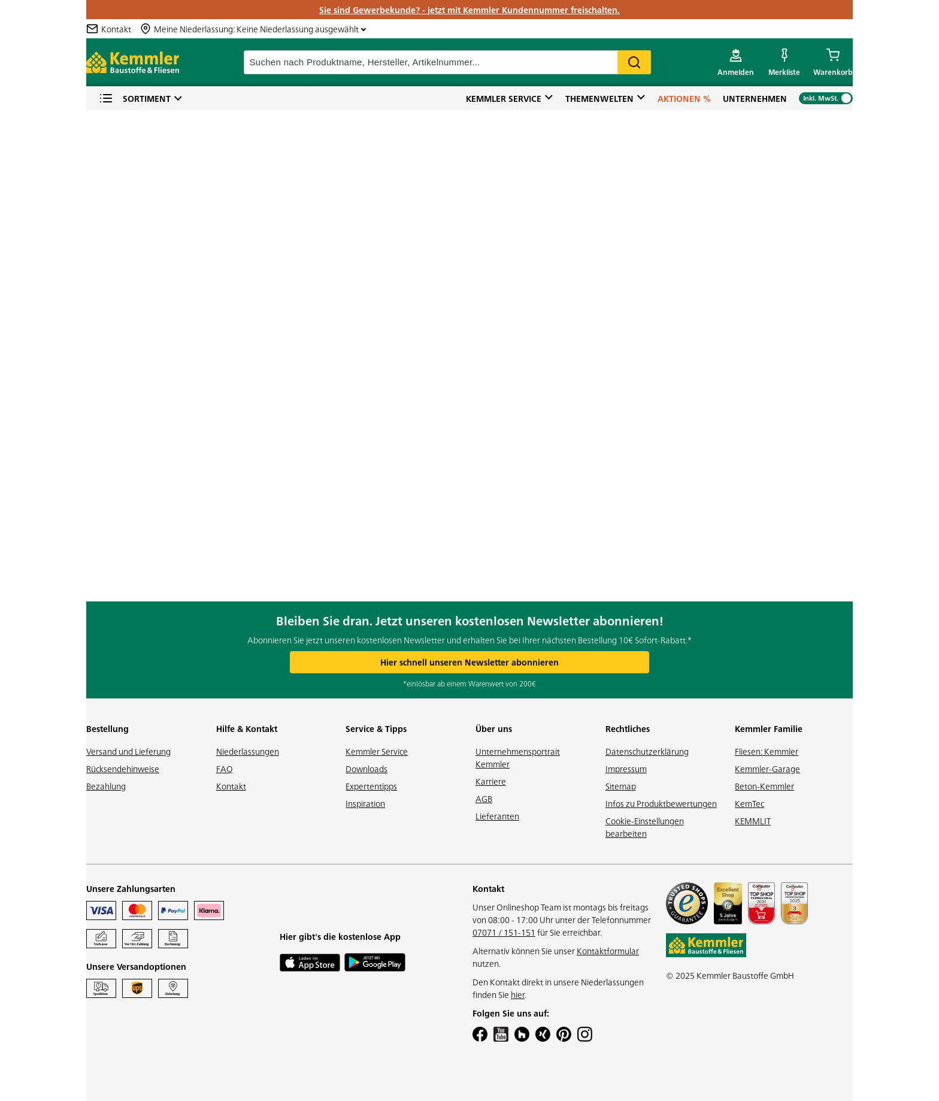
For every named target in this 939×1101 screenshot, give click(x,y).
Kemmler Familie (768, 728)
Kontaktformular (608, 951)
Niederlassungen (247, 751)
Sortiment (135, 98)
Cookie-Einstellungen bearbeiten (644, 827)
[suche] (447, 62)
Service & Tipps (376, 728)
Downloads (366, 769)
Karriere (490, 781)
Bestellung (107, 728)
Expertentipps (371, 786)
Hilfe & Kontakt (246, 728)
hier (518, 994)
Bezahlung (106, 786)
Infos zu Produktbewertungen (661, 803)
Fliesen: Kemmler (766, 751)
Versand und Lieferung (128, 751)
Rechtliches (627, 728)
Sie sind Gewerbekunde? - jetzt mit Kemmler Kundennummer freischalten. (469, 10)
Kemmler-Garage (767, 769)
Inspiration (365, 803)
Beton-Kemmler (764, 786)
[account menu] (735, 62)
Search (634, 62)
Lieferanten (497, 816)
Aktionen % (684, 98)
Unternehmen (755, 98)
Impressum (626, 769)
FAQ (224, 769)
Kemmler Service (503, 98)
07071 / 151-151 (503, 932)
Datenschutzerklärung (647, 751)
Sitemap (620, 786)
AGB (483, 798)
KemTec (749, 803)
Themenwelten (599, 98)
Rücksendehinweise (122, 769)
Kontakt (231, 786)
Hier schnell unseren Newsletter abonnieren (469, 662)
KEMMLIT (753, 821)
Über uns (493, 728)
